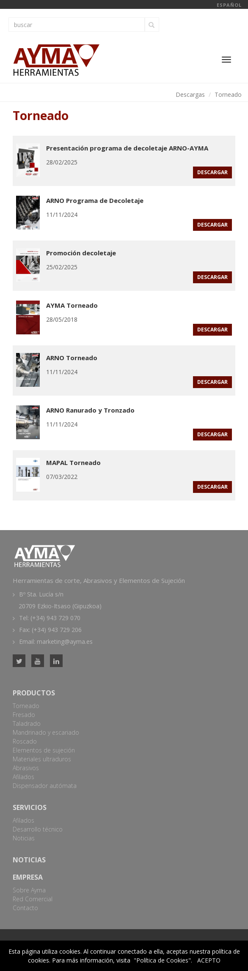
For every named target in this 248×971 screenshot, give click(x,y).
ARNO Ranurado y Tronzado (90, 410)
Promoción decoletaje (81, 253)
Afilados (23, 777)
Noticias (24, 838)
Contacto (25, 908)
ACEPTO (208, 960)
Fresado (24, 715)
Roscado (25, 741)
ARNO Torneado (71, 357)
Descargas (190, 94)
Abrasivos (26, 768)
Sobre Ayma (29, 890)
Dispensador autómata (45, 786)
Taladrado (27, 723)
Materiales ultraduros (42, 759)
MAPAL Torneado (73, 462)
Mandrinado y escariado (46, 732)
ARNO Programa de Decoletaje (94, 200)
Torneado (228, 94)
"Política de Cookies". (163, 960)
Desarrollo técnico (38, 829)
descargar (212, 172)
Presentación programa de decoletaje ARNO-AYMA (127, 148)
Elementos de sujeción (44, 750)
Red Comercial (32, 899)
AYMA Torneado (72, 305)
